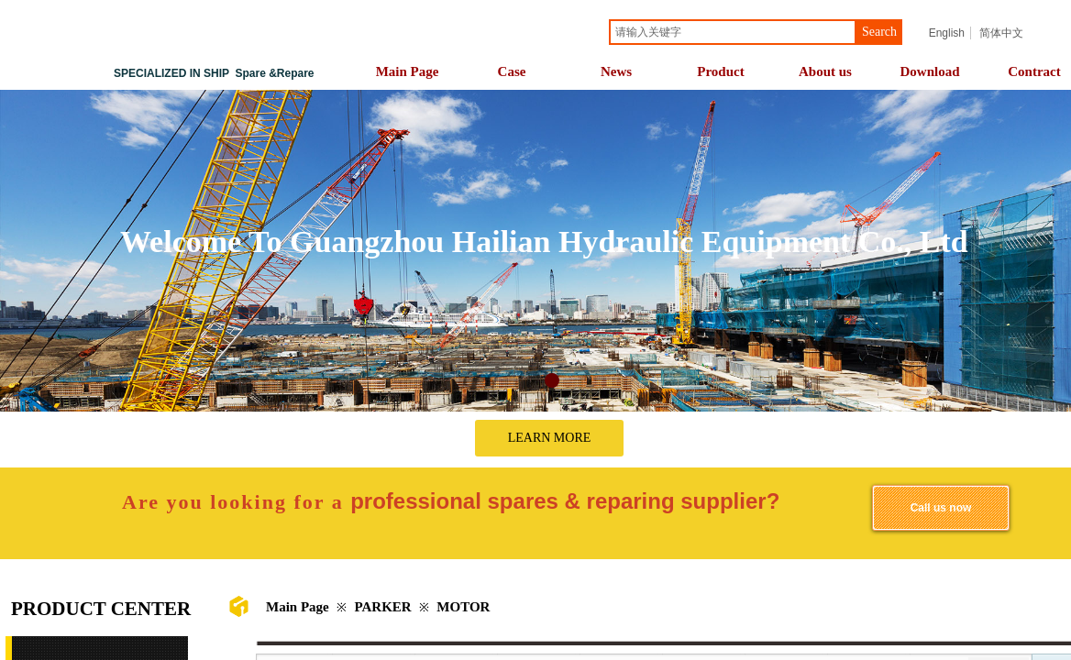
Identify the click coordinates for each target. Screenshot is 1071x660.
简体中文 (1001, 33)
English (947, 33)
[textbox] (732, 32)
